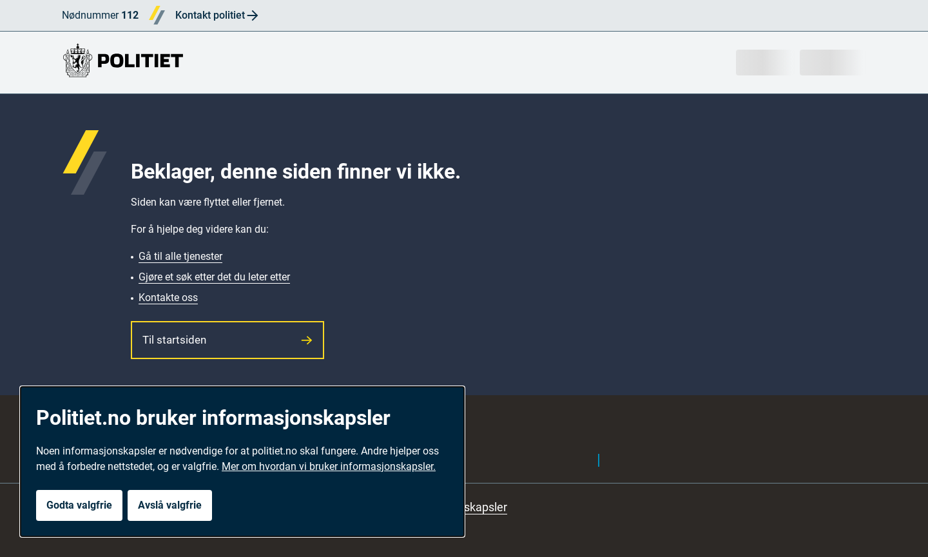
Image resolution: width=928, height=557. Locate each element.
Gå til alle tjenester (180, 256)
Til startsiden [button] (227, 339)
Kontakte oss (168, 297)
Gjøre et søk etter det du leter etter (214, 277)
